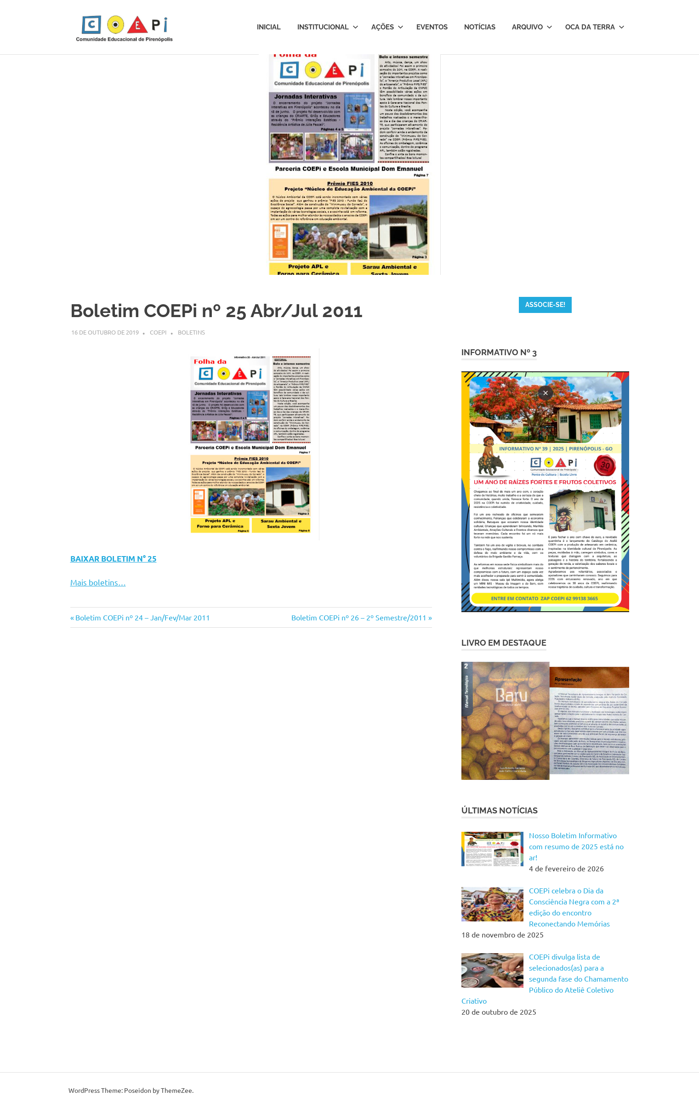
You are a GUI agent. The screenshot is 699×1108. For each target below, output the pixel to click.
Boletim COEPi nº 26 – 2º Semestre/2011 (358, 617)
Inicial (269, 27)
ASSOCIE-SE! (545, 304)
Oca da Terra (595, 27)
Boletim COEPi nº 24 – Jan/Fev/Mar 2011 (142, 617)
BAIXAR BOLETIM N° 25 (113, 558)
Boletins (191, 332)
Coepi (158, 332)
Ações (387, 27)
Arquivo (532, 27)
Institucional (327, 27)
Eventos (432, 27)
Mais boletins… (98, 582)
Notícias (479, 27)
